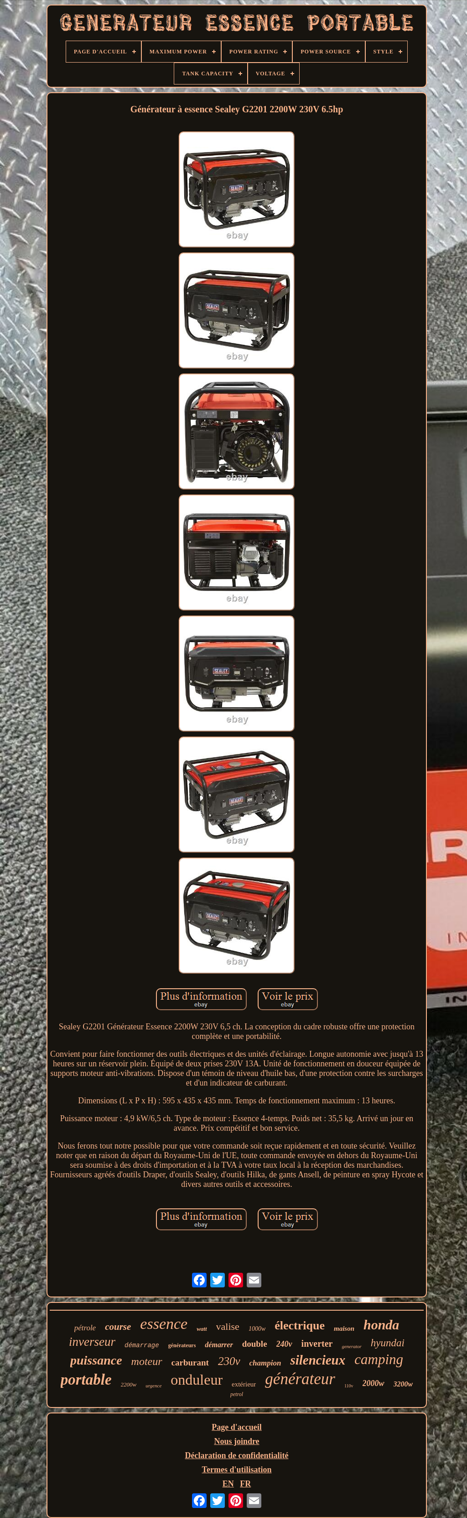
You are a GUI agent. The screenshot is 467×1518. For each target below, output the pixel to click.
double (254, 1344)
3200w (403, 1384)
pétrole (85, 1327)
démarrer (219, 1345)
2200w (129, 1384)
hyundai (388, 1343)
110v (348, 1385)
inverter (317, 1344)
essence (163, 1323)
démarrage (142, 1345)
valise (227, 1326)
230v (229, 1361)
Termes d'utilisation (237, 1469)
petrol (236, 1394)
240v (284, 1344)
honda (381, 1324)
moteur (146, 1361)
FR (245, 1483)
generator (351, 1346)
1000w (257, 1328)
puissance (96, 1360)
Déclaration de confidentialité (237, 1455)
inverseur (92, 1342)
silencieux (317, 1360)
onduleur (197, 1379)
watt (202, 1328)
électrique (300, 1325)
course (118, 1326)
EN (228, 1483)
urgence (153, 1385)
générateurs (182, 1345)
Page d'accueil (236, 1427)
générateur (300, 1379)
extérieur (244, 1384)
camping (378, 1359)
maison (344, 1328)
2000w (373, 1383)
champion (265, 1363)
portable (86, 1379)
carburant (190, 1362)
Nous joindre (236, 1441)
